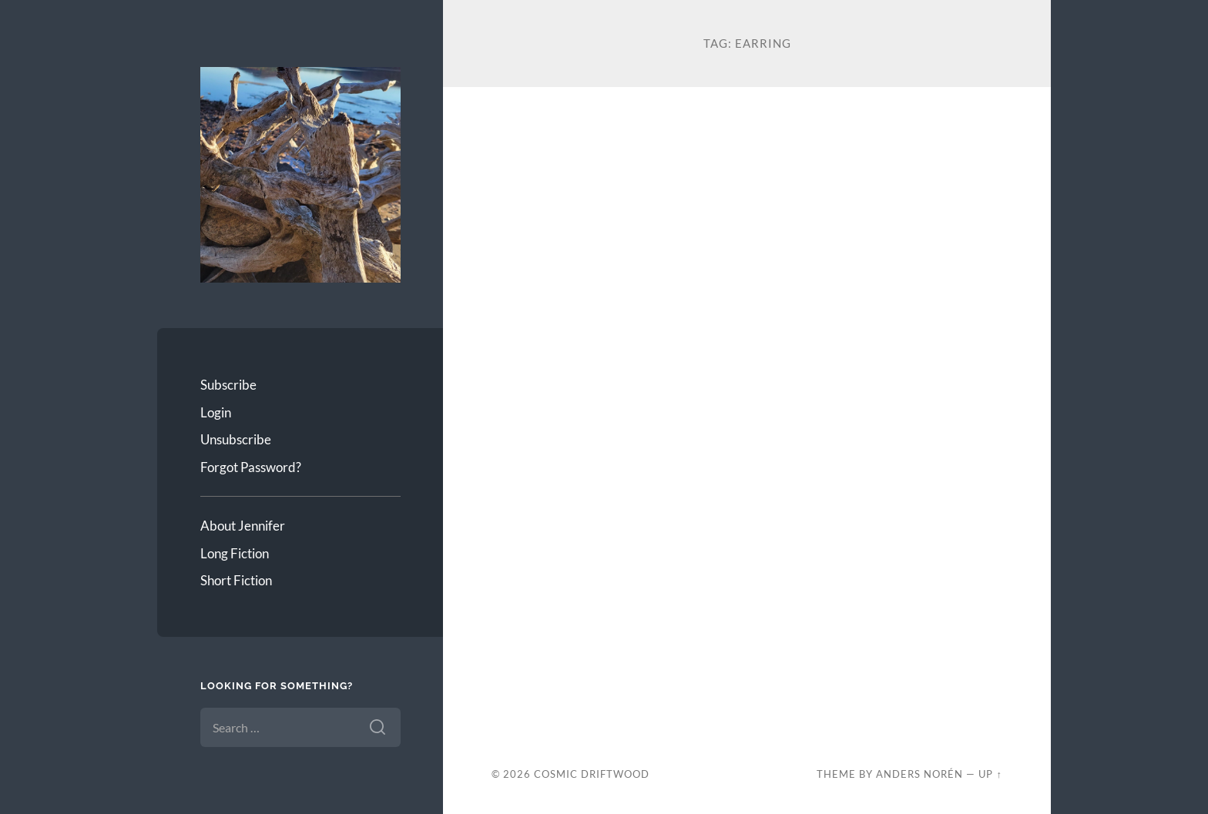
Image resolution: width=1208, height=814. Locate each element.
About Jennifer (242, 526)
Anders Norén (919, 774)
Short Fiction (236, 580)
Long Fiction (234, 553)
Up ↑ (990, 774)
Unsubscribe (235, 439)
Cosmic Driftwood (591, 774)
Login (215, 412)
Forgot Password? (250, 467)
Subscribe (228, 385)
